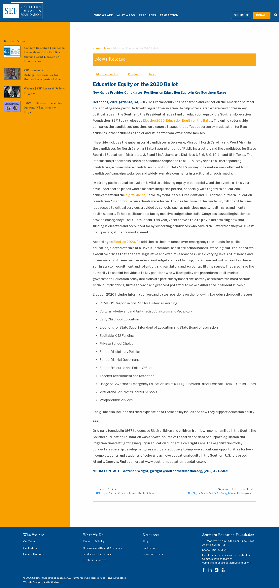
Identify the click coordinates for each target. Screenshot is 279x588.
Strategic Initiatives (94, 555)
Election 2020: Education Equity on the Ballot (177, 115)
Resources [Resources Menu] (141, 10)
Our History (30, 543)
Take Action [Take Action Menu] (163, 10)
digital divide (135, 190)
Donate (261, 10)
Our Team (29, 536)
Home (97, 43)
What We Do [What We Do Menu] (120, 10)
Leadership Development (98, 549)
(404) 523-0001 (220, 544)
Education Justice (107, 69)
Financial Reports (33, 549)
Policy (152, 69)
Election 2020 (124, 237)
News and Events (153, 549)
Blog (145, 536)
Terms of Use (98, 572)
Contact (121, 572)
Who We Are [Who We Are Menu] (97, 10)
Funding (133, 69)
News (106, 43)
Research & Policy (94, 536)
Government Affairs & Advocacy (102, 543)
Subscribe (241, 10)
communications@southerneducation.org (227, 557)
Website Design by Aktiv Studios (41, 577)
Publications (150, 543)
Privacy (111, 572)
